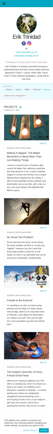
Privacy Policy (30, 430)
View (42, 143)
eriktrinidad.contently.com (25, 56)
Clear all (47, 90)
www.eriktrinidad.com (25, 52)
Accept (43, 430)
